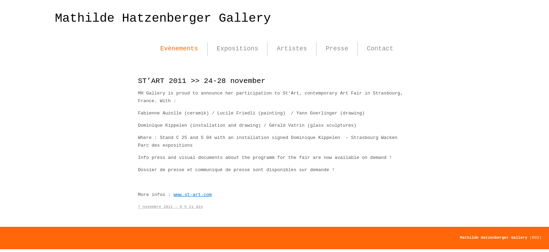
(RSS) (535, 238)
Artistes (292, 48)
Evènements (179, 48)
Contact (380, 48)
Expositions (237, 48)
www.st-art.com (192, 194)
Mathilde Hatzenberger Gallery (163, 18)
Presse (337, 48)
